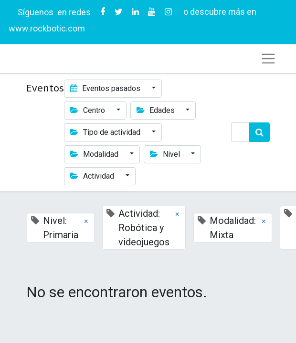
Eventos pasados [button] (106, 88)
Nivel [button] (166, 154)
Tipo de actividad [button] (106, 132)
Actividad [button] (93, 176)
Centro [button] (88, 110)
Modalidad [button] (95, 154)
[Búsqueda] (259, 132)
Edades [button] (157, 110)
